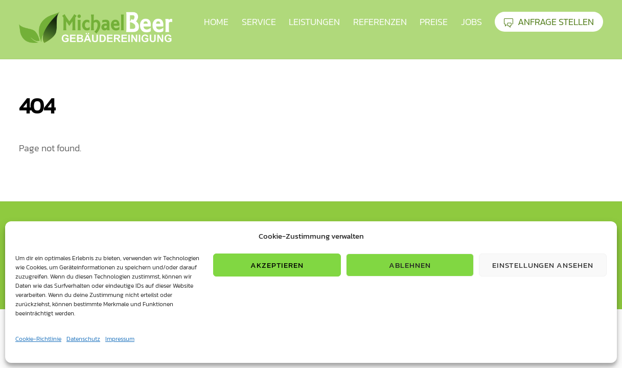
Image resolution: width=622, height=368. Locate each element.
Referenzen (380, 22)
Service (259, 22)
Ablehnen (410, 265)
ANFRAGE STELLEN (549, 22)
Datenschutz (83, 338)
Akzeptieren (277, 265)
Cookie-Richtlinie (38, 338)
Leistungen (314, 22)
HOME (216, 22)
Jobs (471, 22)
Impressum (119, 338)
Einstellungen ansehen (542, 265)
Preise (434, 22)
